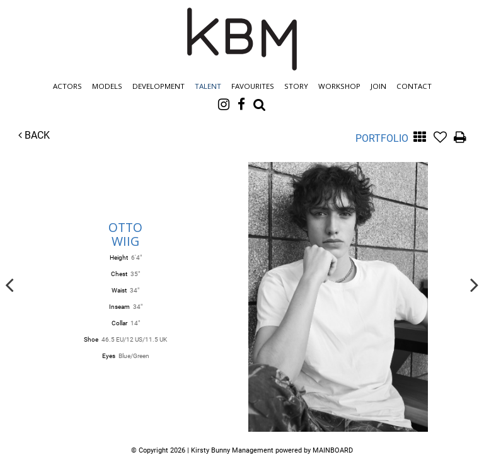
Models (107, 86)
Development (158, 86)
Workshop (339, 86)
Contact (414, 86)
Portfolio (381, 138)
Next (474, 284)
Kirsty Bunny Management (242, 39)
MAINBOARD (333, 450)
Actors (67, 86)
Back (34, 135)
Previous (9, 284)
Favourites (252, 86)
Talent (208, 86)
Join (378, 86)
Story (296, 86)
